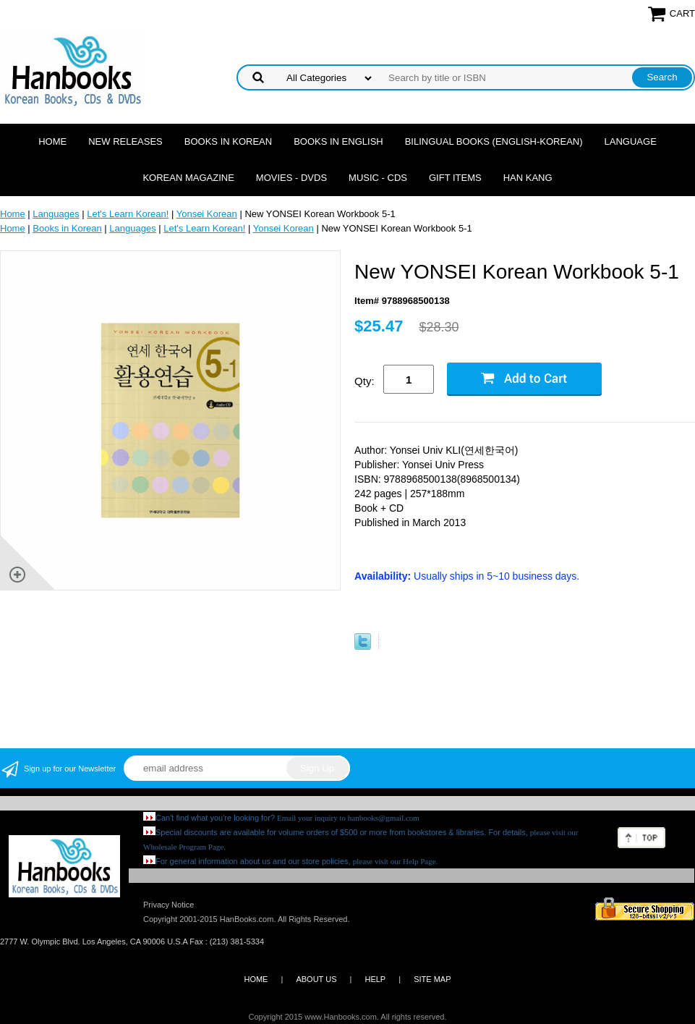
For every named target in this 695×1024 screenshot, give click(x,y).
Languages (56, 213)
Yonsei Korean (206, 213)
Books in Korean (228, 141)
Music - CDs (378, 177)
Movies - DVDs (291, 177)
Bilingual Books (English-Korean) (494, 141)
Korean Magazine (188, 177)
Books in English (338, 141)
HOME (256, 979)
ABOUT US (316, 979)
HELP (374, 979)
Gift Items (455, 177)
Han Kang (528, 177)
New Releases (125, 141)
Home (52, 141)
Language (631, 141)
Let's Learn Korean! (128, 213)
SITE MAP (432, 979)
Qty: (364, 381)
